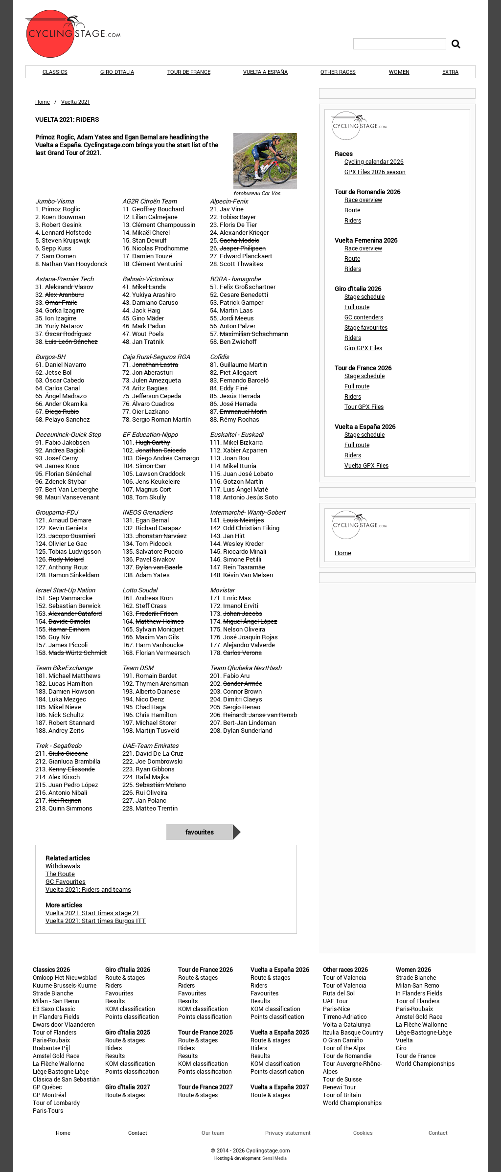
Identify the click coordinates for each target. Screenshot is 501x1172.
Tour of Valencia (344, 977)
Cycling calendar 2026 (374, 161)
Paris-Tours (48, 1110)
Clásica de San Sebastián (66, 1079)
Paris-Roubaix (51, 1040)
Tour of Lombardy (56, 1102)
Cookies (363, 1132)
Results (115, 1001)
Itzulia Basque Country (353, 1032)
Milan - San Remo (56, 1001)
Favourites (199, 832)
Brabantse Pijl (51, 1048)
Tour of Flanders (54, 1032)
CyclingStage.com (79, 34)
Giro (401, 1048)
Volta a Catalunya (347, 1024)
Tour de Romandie (347, 1055)
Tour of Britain (342, 1095)
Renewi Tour (339, 1087)
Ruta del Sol (339, 993)
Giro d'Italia (117, 71)
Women (399, 71)
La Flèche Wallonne (58, 1063)
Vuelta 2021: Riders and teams (88, 889)
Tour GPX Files (364, 406)
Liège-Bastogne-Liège (61, 1071)
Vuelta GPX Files (366, 465)
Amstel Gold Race (56, 1055)
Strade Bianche (53, 993)
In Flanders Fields (56, 1016)
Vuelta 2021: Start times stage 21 (92, 912)
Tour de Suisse (342, 1079)
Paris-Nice (336, 1009)
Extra (450, 71)
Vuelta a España (265, 71)
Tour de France (188, 71)
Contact (438, 1132)
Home (42, 101)
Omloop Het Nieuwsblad (65, 977)
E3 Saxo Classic (54, 1009)
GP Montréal (49, 1095)
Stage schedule (364, 296)
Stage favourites (365, 327)
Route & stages (125, 977)
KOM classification (130, 1009)
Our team (213, 1132)
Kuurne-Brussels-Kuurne (64, 985)
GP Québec (47, 1087)
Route (352, 210)
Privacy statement (288, 1132)
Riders (352, 220)
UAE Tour (335, 1001)
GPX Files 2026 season (375, 172)
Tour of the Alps (344, 1048)
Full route (356, 307)
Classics (55, 71)
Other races (338, 71)
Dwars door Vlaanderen (64, 1024)
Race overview (363, 199)
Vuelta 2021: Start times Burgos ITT (96, 920)
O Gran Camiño (343, 1040)
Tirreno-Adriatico (345, 1016)
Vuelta (404, 1040)
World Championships (352, 1102)
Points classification (132, 1016)
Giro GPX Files (363, 348)
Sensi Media (274, 1158)
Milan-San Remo (417, 985)
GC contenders (363, 317)
